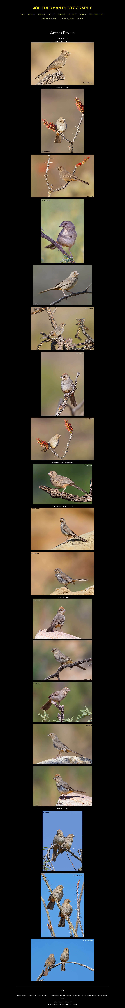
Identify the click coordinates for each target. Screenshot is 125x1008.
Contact (80, 19)
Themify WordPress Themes (69, 1004)
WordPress (58, 1004)
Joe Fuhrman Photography (62, 1002)
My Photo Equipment (67, 19)
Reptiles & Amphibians (96, 14)
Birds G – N (41, 14)
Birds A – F (31, 14)
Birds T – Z (61, 14)
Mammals (82, 14)
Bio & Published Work (49, 19)
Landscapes (72, 14)
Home (23, 14)
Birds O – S (51, 14)
